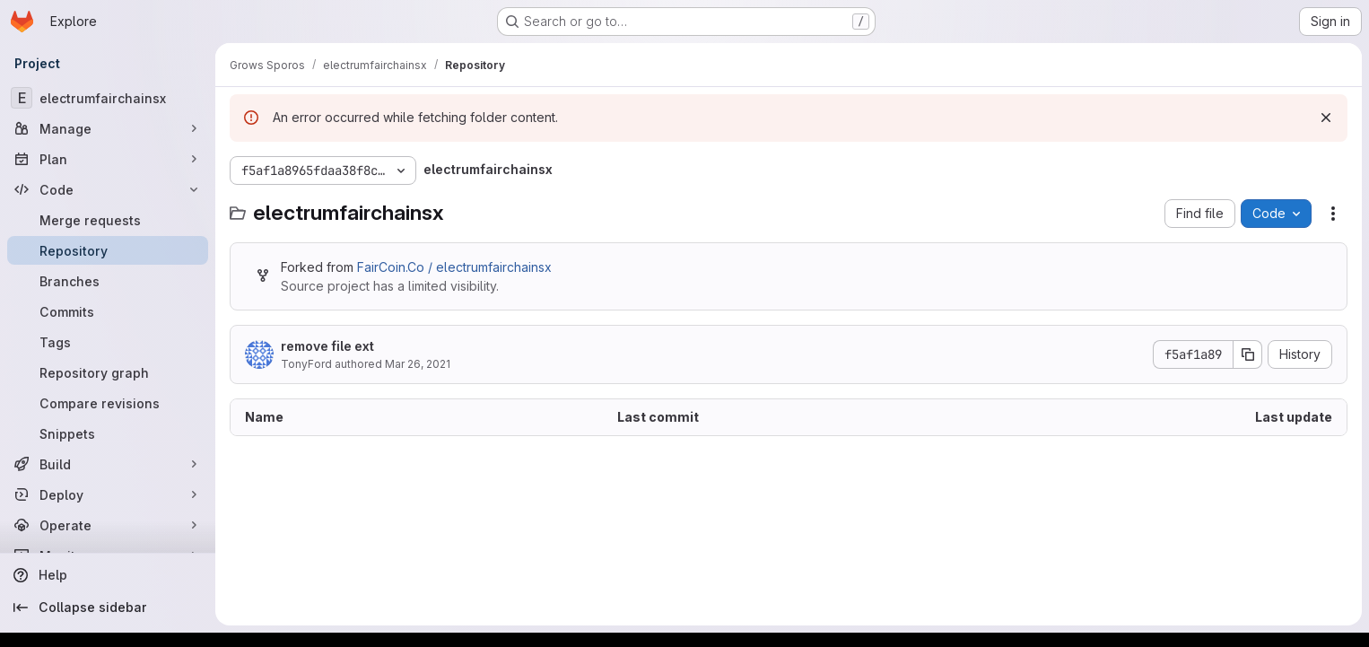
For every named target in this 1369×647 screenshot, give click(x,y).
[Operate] (107, 525)
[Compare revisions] (107, 403)
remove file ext (327, 346)
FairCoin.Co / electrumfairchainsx (454, 267)
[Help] (107, 575)
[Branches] (107, 281)
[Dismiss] (1326, 117)
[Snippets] (107, 433)
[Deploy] (107, 494)
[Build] (107, 464)
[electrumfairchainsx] (107, 97)
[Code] (107, 189)
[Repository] (107, 250)
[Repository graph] (107, 372)
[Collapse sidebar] (107, 607)
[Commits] (107, 311)
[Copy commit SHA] (1248, 354)
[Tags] (107, 342)
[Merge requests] (107, 219)
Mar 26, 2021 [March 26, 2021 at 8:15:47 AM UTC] (417, 364)
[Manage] (107, 128)
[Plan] (107, 158)
